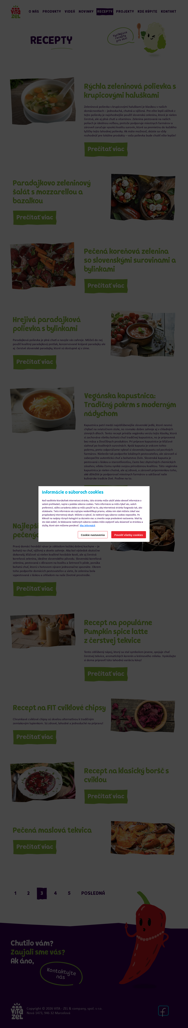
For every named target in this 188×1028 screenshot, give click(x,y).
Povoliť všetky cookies (128, 535)
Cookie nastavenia (93, 535)
